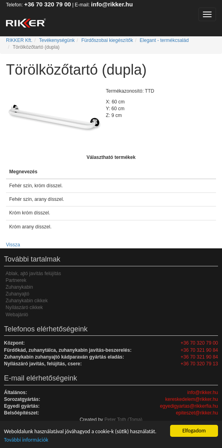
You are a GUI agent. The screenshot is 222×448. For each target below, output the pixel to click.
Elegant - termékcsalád (164, 40)
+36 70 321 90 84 (199, 350)
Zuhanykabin (19, 287)
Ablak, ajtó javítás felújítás (33, 273)
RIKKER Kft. (19, 40)
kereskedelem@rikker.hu (191, 399)
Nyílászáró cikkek (24, 307)
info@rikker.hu (112, 4)
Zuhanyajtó (17, 294)
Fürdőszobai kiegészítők (107, 40)
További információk (26, 439)
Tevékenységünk (57, 40)
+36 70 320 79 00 (47, 4)
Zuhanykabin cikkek (27, 300)
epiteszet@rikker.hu (197, 413)
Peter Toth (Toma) (123, 419)
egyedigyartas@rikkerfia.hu (189, 406)
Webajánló (17, 314)
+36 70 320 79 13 (199, 364)
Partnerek (16, 280)
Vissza (13, 245)
